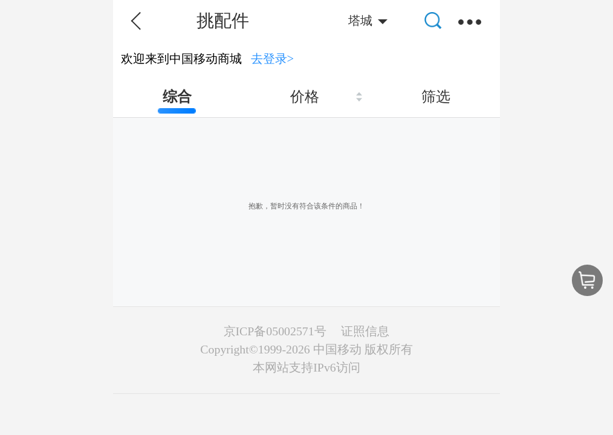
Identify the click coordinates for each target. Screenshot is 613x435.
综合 (177, 97)
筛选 (435, 97)
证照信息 (365, 331)
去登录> (272, 58)
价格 (304, 97)
